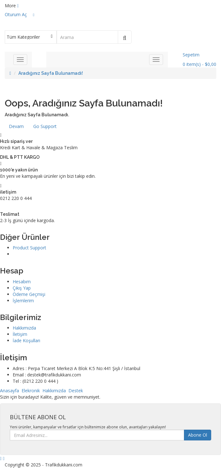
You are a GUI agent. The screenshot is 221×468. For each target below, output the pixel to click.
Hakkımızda (24, 328)
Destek (75, 391)
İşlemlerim (23, 301)
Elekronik (31, 391)
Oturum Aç (16, 14)
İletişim (20, 334)
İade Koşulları (26, 340)
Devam (16, 126)
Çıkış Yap (22, 288)
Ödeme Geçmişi (29, 294)
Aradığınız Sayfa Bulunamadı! (50, 73)
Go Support (45, 126)
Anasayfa (9, 391)
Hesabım (22, 282)
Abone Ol (197, 435)
